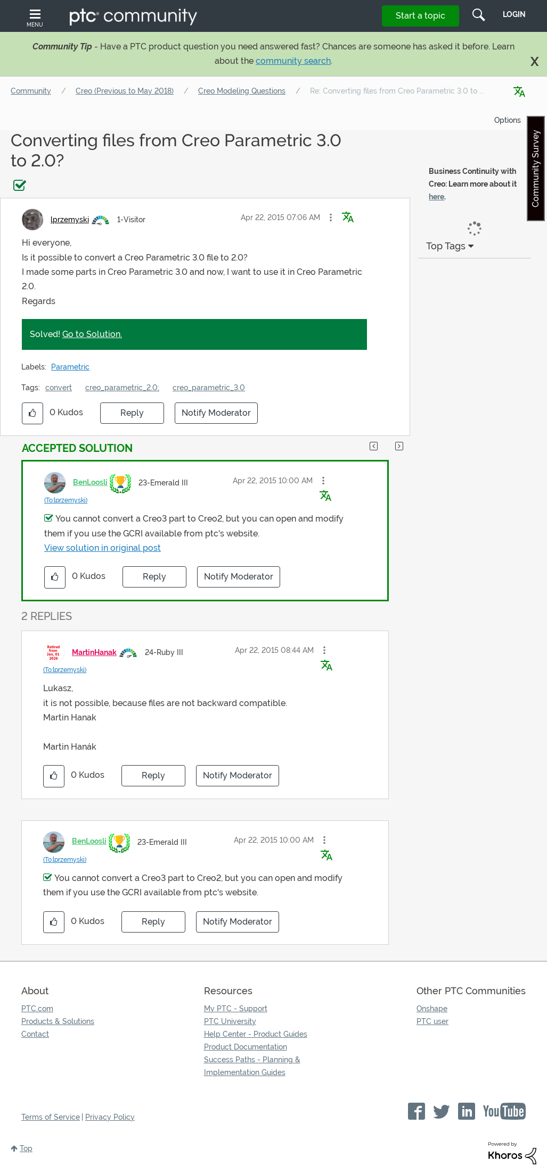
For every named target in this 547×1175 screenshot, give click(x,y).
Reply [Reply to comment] (154, 577)
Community (31, 91)
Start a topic (420, 16)
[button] (330, 217)
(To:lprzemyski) (65, 500)
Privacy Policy (110, 1117)
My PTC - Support (235, 1008)
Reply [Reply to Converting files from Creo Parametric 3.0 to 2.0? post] (132, 413)
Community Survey (535, 168)
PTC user (432, 1021)
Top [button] (26, 1148)
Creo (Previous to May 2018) (125, 91)
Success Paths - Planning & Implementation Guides (252, 1066)
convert (58, 387)
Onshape (432, 1008)
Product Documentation (245, 1047)
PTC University (230, 1021)
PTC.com (37, 1008)
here (436, 196)
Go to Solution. (92, 334)
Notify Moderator (216, 413)
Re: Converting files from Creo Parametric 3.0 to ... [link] (397, 91)
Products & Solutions (57, 1021)
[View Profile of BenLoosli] (90, 482)
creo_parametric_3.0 (209, 387)
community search (293, 61)
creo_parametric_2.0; (122, 387)
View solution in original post (102, 548)
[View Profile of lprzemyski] (70, 219)
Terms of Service (50, 1117)
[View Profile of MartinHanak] (94, 652)
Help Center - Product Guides (255, 1034)
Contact (35, 1034)
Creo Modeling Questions (241, 91)
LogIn (514, 14)
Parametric (70, 367)
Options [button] (507, 120)
